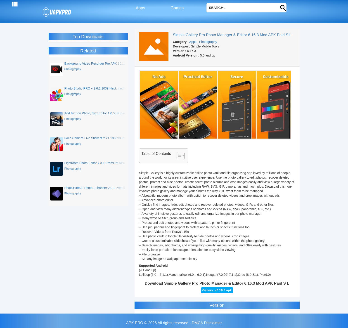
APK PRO (134, 323)
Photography (208, 42)
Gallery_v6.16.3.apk (217, 290)
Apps (140, 8)
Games (176, 8)
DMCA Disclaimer (207, 323)
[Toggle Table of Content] (178, 155)
